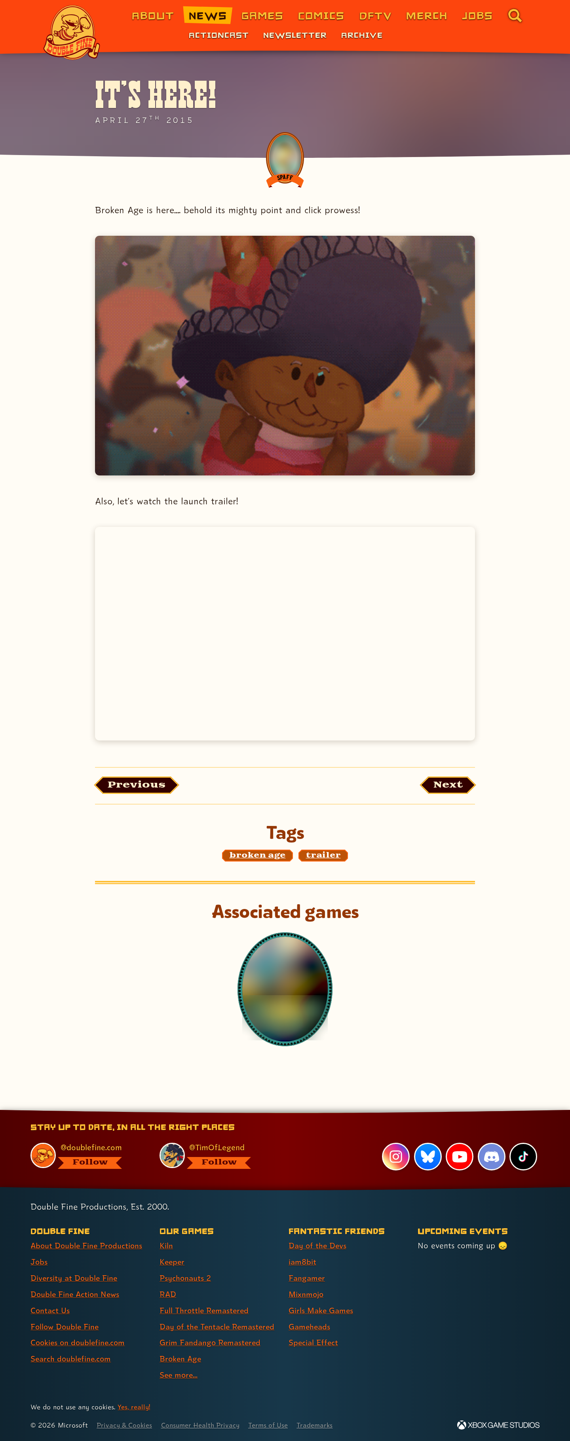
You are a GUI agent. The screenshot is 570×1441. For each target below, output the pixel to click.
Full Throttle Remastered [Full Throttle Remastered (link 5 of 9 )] (205, 1311)
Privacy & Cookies (125, 1425)
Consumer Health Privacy (202, 1425)
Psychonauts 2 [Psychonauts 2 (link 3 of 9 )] (186, 1278)
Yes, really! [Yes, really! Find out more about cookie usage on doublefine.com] (134, 1407)
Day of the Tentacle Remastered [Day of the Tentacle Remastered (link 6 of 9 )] (219, 1326)
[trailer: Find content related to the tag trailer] (323, 856)
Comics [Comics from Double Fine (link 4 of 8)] (321, 15)
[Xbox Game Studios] (498, 1425)
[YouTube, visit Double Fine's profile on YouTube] (459, 1157)
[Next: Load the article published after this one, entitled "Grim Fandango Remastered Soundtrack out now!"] (446, 785)
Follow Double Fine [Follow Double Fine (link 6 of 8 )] (65, 1326)
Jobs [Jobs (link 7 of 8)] (477, 15)
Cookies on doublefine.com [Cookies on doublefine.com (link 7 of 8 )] (79, 1343)
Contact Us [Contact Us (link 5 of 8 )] (50, 1311)
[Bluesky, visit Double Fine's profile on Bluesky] (427, 1157)
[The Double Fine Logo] (72, 32)
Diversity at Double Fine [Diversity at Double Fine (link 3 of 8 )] (74, 1278)
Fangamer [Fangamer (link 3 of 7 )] (307, 1278)
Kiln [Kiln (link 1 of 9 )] (166, 1246)
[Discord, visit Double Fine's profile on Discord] (491, 1157)
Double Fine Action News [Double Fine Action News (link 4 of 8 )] (76, 1294)
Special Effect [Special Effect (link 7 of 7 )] (314, 1343)
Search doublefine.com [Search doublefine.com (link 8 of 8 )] (71, 1359)
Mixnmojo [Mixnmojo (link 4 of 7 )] (307, 1294)
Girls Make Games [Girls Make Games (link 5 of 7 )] (322, 1311)
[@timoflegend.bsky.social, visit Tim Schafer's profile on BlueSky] (215, 1156)
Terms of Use (272, 1425)
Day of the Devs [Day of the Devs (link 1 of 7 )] (318, 1246)
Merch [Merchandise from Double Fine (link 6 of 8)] (427, 15)
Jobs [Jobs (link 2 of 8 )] (39, 1262)
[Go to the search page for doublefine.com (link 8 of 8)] (515, 15)
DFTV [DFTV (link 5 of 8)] (375, 15)
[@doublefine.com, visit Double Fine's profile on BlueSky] (85, 1156)
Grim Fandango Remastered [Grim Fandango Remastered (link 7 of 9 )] (211, 1343)
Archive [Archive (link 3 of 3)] (362, 35)
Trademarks (319, 1425)
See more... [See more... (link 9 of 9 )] (179, 1375)
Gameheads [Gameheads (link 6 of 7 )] (310, 1326)
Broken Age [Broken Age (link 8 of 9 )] (181, 1359)
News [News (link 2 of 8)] (208, 15)
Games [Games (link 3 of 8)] (262, 15)
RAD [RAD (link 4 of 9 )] (168, 1294)
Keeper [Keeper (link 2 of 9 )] (173, 1262)
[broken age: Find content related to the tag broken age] (257, 856)
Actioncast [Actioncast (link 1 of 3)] (219, 35)
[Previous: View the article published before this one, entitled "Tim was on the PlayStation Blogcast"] (138, 785)
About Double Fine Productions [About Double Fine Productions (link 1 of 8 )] (87, 1246)
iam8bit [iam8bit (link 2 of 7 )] (303, 1262)
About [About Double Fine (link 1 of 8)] (153, 15)
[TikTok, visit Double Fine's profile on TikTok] (523, 1157)
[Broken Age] (285, 990)
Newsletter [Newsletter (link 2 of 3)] (295, 35)
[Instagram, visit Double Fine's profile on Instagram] (396, 1157)
